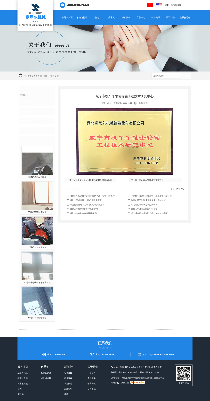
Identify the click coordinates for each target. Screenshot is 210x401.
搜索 (186, 76)
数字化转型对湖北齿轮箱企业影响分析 (148, 200)
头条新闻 (68, 373)
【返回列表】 (174, 189)
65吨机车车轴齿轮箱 (37, 212)
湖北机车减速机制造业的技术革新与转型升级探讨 (92, 196)
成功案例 (126, 17)
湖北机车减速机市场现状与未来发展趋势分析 (151, 196)
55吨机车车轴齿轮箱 (37, 247)
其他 (66, 394)
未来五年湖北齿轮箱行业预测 (144, 209)
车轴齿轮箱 (81, 17)
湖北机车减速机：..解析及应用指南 (86, 200)
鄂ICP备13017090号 (128, 372)
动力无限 (125, 383)
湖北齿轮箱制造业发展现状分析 (84, 213)
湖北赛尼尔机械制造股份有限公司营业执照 (92, 180)
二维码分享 (143, 103)
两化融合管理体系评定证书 (151, 180)
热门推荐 (28, 139)
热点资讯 (68, 389)
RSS (151, 372)
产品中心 (140, 17)
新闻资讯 (155, 17)
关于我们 (170, 17)
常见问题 (68, 383)
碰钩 (96, 17)
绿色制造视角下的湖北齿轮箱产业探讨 (87, 204)
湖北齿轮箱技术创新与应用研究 (84, 209)
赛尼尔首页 (67, 17)
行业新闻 (68, 378)
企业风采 (28, 111)
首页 (36, 76)
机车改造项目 (24, 383)
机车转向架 (23, 378)
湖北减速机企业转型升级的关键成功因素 (149, 213)
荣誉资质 (54, 76)
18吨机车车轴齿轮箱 (37, 318)
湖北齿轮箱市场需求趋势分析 (144, 204)
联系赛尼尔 (185, 17)
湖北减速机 (46, 378)
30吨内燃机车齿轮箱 (37, 177)
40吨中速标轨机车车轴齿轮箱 (37, 282)
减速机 (111, 17)
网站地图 (144, 372)
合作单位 (28, 130)
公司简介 (28, 102)
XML (157, 372)
